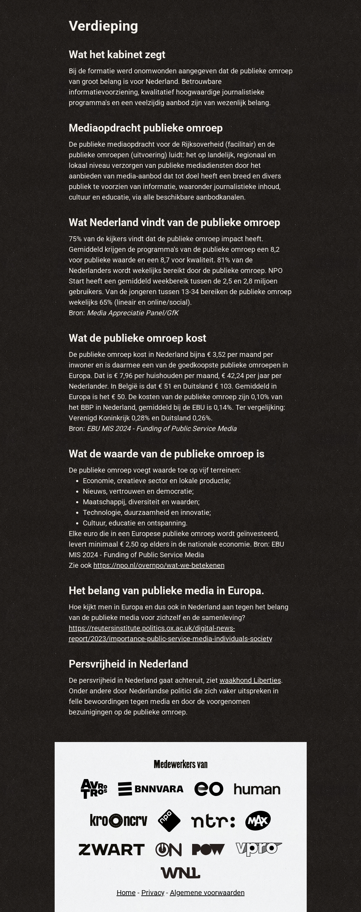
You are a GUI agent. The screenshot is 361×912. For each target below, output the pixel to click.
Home (126, 892)
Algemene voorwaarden (207, 892)
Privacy (152, 892)
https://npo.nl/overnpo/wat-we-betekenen (159, 565)
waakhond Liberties (250, 680)
